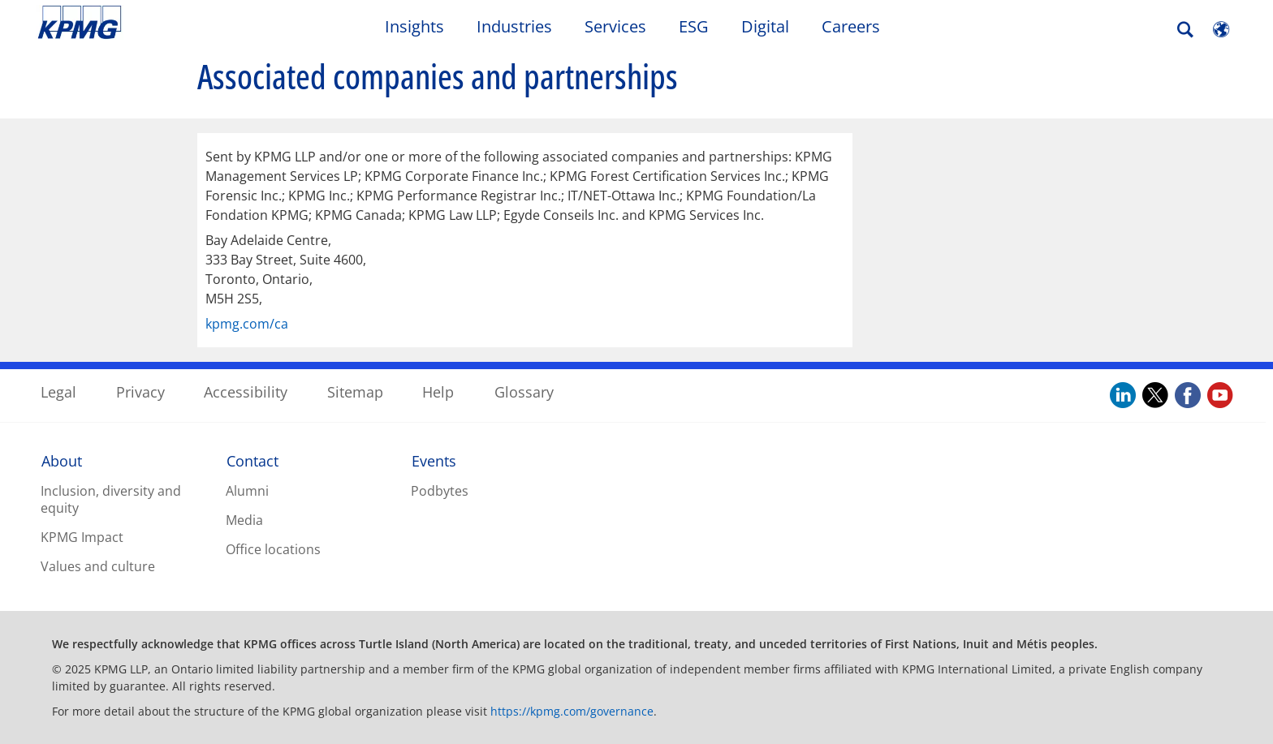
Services (615, 26)
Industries (514, 26)
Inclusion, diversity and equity (111, 499)
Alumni (247, 491)
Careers (851, 26)
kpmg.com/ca (246, 324)
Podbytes (439, 491)
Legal (58, 392)
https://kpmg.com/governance (572, 711)
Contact (252, 461)
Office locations (273, 549)
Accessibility (245, 392)
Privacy (140, 392)
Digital (765, 26)
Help (438, 392)
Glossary (524, 392)
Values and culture (98, 566)
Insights (414, 26)
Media (244, 520)
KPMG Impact (82, 537)
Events (434, 461)
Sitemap (355, 392)
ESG (694, 26)
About (61, 461)
